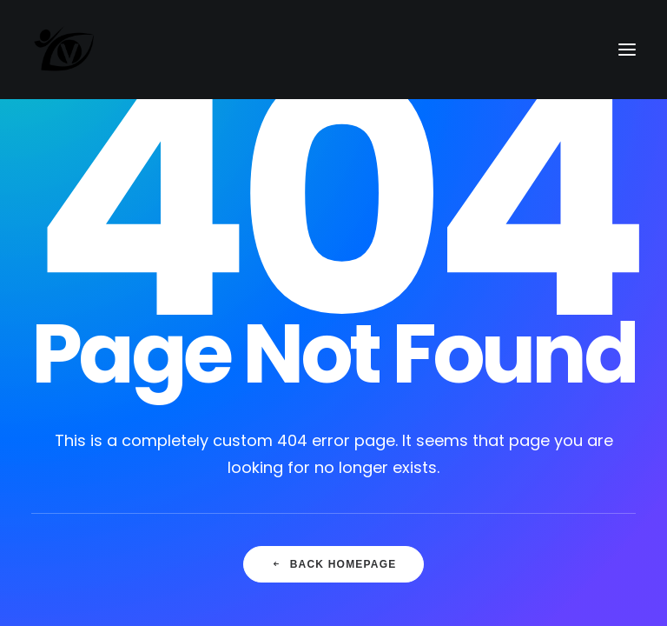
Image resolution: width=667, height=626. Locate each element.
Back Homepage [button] (334, 564)
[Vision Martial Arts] (64, 49)
